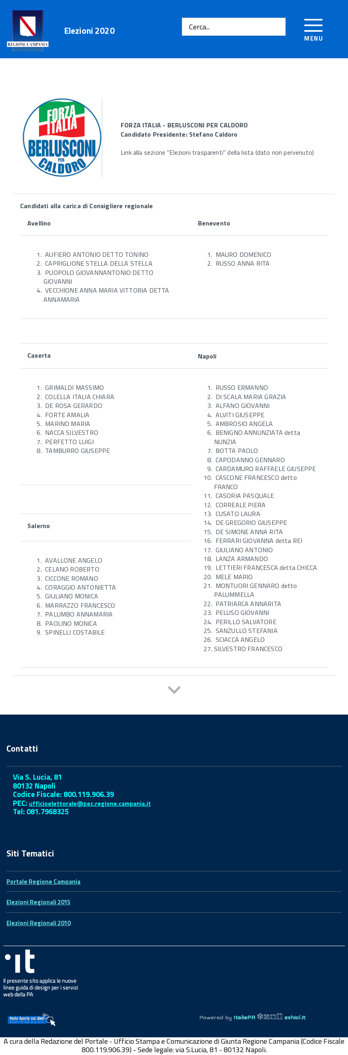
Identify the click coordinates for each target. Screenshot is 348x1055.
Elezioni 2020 (89, 31)
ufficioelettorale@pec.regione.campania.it (90, 803)
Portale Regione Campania (43, 881)
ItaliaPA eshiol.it (269, 1017)
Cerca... (199, 27)
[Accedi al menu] (313, 29)
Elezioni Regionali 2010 (38, 923)
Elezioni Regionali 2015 (38, 902)
